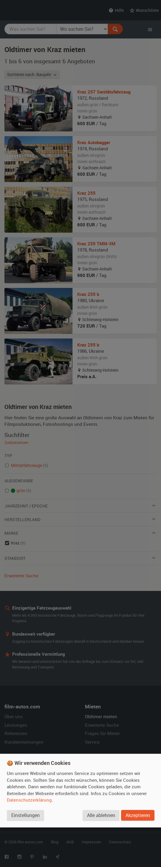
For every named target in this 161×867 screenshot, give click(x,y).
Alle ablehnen (101, 815)
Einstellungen (25, 815)
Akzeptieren (137, 815)
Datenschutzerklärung (29, 800)
